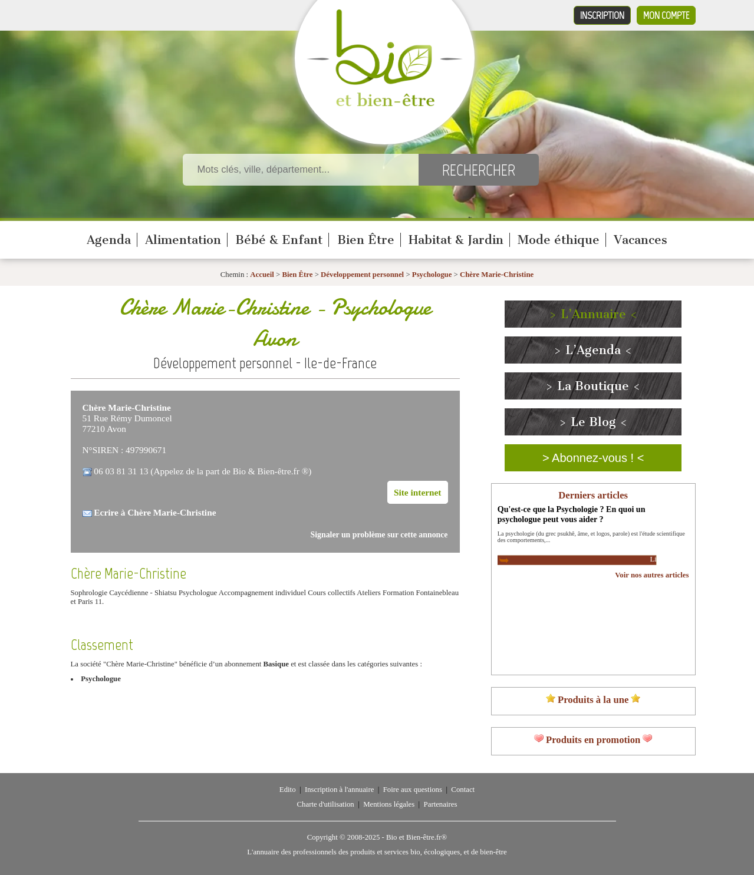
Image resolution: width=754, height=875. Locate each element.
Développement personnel (362, 274)
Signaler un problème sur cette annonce (379, 534)
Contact (463, 789)
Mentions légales (388, 804)
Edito (287, 789)
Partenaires (440, 804)
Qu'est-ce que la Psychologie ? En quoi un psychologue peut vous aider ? (572, 514)
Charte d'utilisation (325, 804)
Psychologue (432, 274)
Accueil (262, 274)
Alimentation (183, 240)
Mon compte (666, 15)
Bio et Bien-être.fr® (416, 837)
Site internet (418, 492)
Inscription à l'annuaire (339, 789)
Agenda (109, 240)
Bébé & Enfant (278, 240)
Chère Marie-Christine (497, 274)
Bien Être (365, 240)
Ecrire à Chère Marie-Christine (155, 512)
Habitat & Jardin (456, 240)
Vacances (640, 240)
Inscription (602, 15)
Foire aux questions (412, 789)
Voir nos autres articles (652, 575)
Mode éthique (559, 240)
